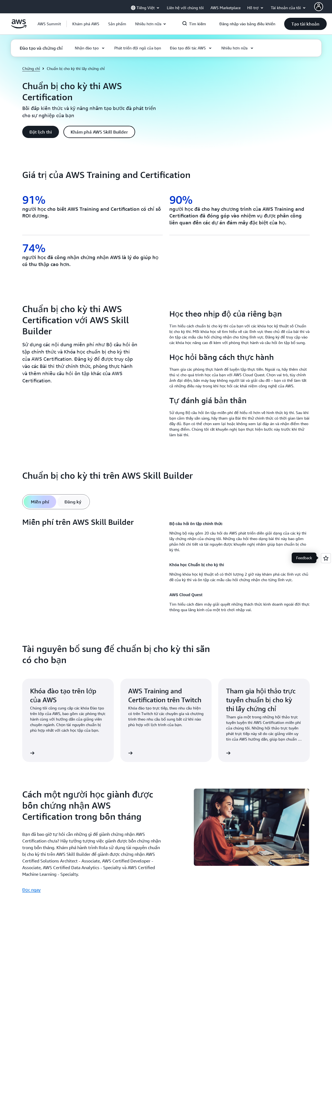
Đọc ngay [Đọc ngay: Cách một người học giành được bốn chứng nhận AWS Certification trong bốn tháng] (31, 889)
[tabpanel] (166, 566)
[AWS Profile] (318, 6)
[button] (86, 24)
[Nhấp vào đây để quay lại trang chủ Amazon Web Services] (18, 27)
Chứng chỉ (31, 68)
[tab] (40, 502)
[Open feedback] (326, 558)
